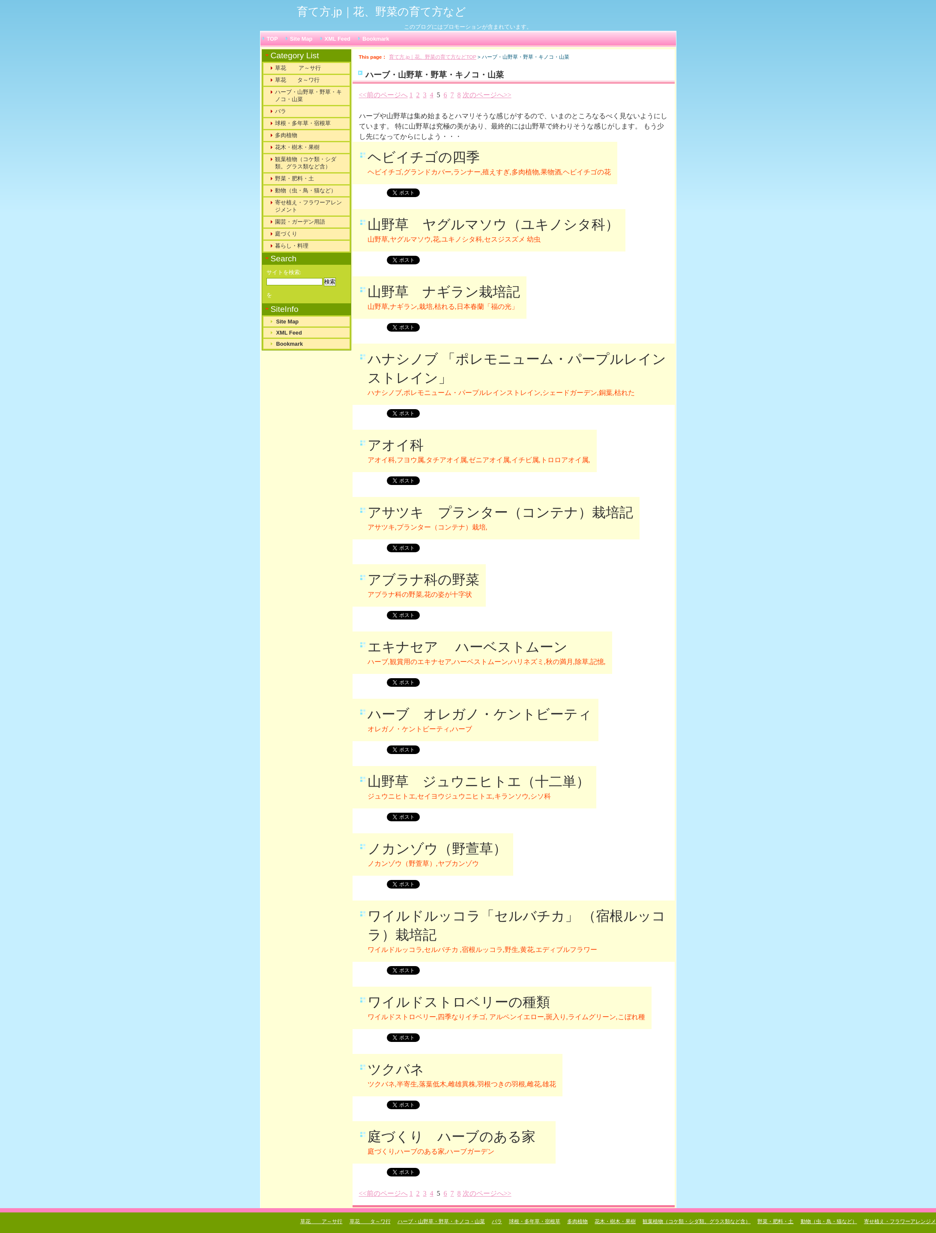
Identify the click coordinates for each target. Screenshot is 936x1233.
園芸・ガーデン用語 (300, 221)
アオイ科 (396, 445)
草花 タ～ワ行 (297, 80)
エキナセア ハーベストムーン (468, 647)
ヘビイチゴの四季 (424, 157)
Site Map (301, 39)
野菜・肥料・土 (294, 178)
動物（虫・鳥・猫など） (305, 190)
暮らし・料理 (291, 245)
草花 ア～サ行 (298, 68)
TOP (272, 39)
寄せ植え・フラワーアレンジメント (308, 206)
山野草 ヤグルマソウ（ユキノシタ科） (493, 224)
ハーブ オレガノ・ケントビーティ (480, 714)
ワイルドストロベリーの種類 (459, 1002)
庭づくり (286, 233)
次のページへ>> (487, 95)
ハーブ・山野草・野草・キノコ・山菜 (308, 95)
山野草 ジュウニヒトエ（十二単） (479, 781)
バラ (280, 111)
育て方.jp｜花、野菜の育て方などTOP (432, 57)
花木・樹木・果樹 (297, 147)
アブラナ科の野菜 (423, 579)
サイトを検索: (284, 272)
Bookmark (375, 39)
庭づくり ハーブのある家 (458, 1136)
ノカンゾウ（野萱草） (437, 848)
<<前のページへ (383, 95)
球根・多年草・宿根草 (303, 123)
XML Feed (337, 39)
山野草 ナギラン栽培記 (444, 291)
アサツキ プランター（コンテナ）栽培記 (500, 512)
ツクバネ (396, 1069)
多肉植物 (286, 135)
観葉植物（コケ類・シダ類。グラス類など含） (305, 163)
